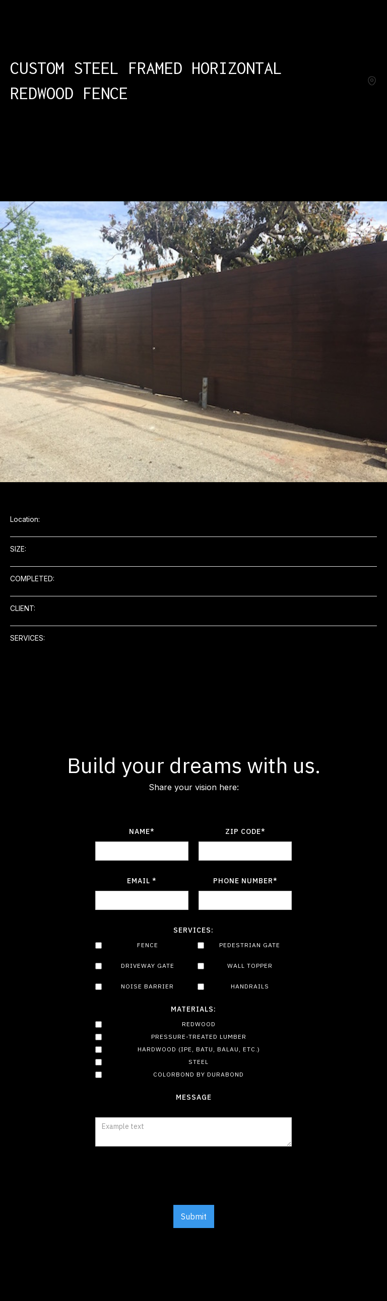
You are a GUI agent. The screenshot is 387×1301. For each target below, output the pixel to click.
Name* (142, 831)
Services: (193, 930)
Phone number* (245, 880)
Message (194, 1097)
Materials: (193, 1009)
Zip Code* (245, 831)
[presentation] (193, 1181)
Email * (142, 880)
